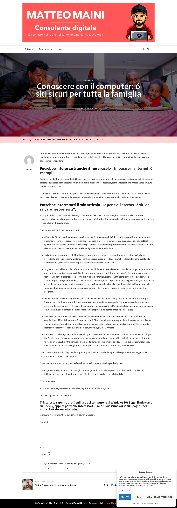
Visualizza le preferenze (159, 497)
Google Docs (138, 406)
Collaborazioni (45, 49)
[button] (172, 472)
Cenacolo (75, 306)
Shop (59, 49)
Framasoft (49, 316)
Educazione (88, 80)
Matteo (29, 162)
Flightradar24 (50, 237)
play (88, 464)
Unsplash (90, 415)
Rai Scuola (49, 334)
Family (70, 464)
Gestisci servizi (125, 490)
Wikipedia (81, 244)
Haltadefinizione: (52, 298)
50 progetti (109, 328)
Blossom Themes (110, 503)
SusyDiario (49, 269)
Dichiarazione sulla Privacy (150, 503)
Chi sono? (29, 49)
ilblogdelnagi (79, 464)
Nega (138, 497)
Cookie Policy (136, 503)
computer (52, 464)
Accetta (125, 497)
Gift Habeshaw (76, 415)
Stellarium (49, 255)
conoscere (62, 464)
